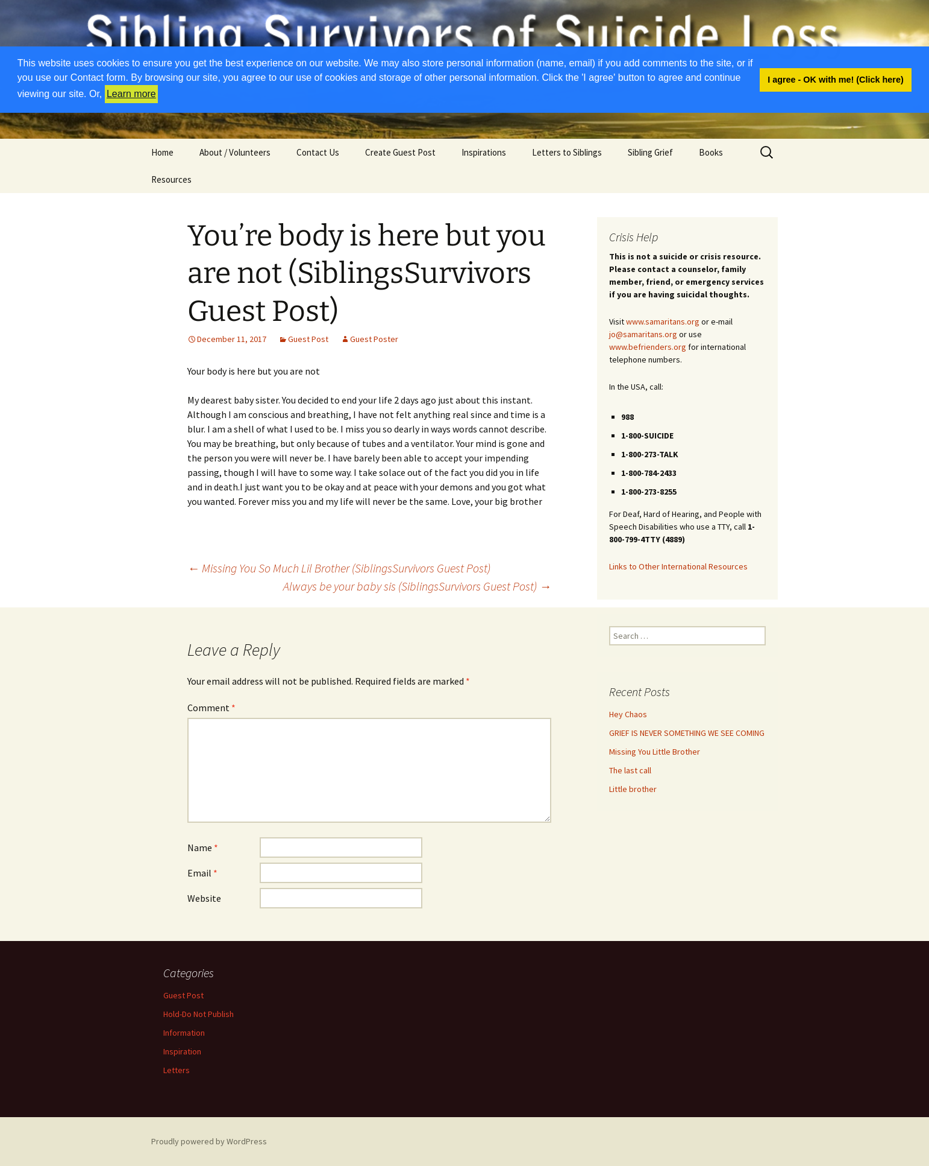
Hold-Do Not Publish (198, 1014)
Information (184, 1032)
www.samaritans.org (662, 321)
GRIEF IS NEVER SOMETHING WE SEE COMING (687, 732)
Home (162, 152)
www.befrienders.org (647, 346)
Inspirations (483, 152)
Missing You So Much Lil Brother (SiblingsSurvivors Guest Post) (338, 567)
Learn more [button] (131, 94)
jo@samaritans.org (643, 334)
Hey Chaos (628, 714)
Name (202, 847)
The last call (630, 770)
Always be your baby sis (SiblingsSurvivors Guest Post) (417, 586)
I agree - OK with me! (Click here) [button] (836, 79)
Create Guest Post (400, 152)
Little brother (633, 789)
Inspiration (182, 1051)
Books (711, 152)
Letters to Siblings (567, 152)
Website (204, 898)
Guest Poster (374, 339)
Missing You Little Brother (654, 751)
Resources (171, 179)
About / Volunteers (235, 152)
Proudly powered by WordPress (209, 1141)
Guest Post (308, 339)
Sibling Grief (650, 152)
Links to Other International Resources (678, 566)
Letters (176, 1070)
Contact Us (317, 152)
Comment (211, 708)
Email (202, 873)
